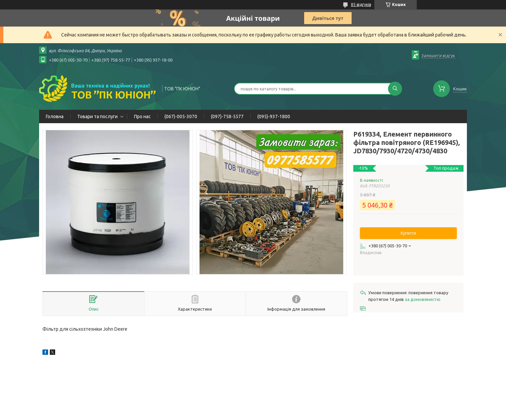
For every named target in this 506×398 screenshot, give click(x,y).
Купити (408, 233)
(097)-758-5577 (227, 116)
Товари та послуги (97, 116)
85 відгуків (361, 4)
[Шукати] (395, 89)
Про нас (142, 116)
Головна (55, 116)
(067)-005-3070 (180, 116)
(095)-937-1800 (273, 116)
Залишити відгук (438, 55)
